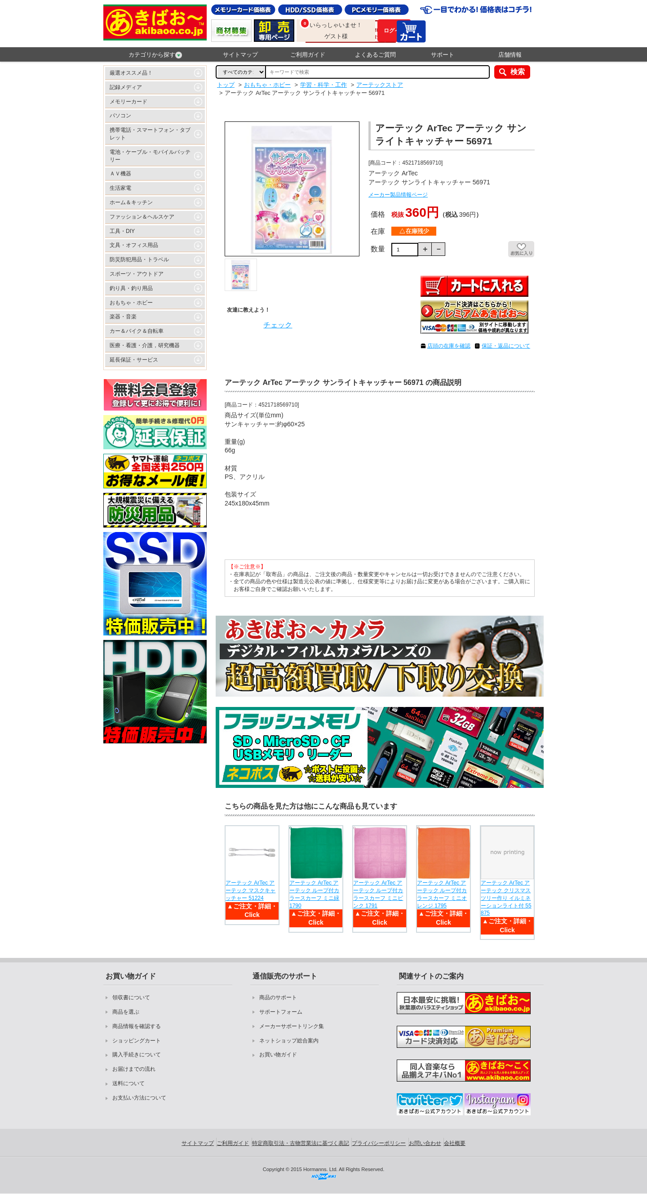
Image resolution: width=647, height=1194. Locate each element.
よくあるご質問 (375, 54)
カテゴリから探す (155, 54)
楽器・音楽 (123, 316)
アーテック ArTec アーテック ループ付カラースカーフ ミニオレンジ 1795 (442, 894)
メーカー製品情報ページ (398, 195)
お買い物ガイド (278, 1054)
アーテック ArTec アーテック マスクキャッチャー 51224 (250, 890)
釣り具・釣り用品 (131, 288)
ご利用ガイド (307, 54)
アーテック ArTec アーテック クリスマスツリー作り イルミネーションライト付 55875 (506, 898)
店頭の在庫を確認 (448, 346)
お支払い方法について (139, 1098)
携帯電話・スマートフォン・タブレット (150, 134)
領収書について (131, 997)
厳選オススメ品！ (131, 73)
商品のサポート (278, 997)
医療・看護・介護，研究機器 (145, 345)
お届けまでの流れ (133, 1069)
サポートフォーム (280, 1012)
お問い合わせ (425, 1143)
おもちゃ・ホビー (131, 303)
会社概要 (454, 1143)
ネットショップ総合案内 (289, 1040)
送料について (128, 1083)
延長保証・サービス (134, 360)
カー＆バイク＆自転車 (137, 331)
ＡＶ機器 (120, 173)
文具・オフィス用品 (134, 245)
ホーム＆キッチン (131, 202)
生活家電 (120, 188)
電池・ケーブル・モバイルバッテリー (150, 156)
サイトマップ (240, 54)
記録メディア (126, 87)
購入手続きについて (136, 1054)
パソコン (120, 115)
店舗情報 (510, 54)
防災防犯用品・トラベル (139, 259)
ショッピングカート (136, 1040)
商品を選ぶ (125, 1012)
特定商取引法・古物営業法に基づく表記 (300, 1143)
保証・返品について (506, 346)
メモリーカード (128, 101)
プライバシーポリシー (379, 1143)
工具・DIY (122, 231)
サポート (442, 54)
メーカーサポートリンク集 (291, 1026)
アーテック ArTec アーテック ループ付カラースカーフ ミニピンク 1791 (378, 894)
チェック (277, 325)
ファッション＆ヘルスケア (142, 217)
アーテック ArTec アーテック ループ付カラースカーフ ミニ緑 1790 (314, 894)
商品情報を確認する (136, 1026)
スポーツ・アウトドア (137, 274)
